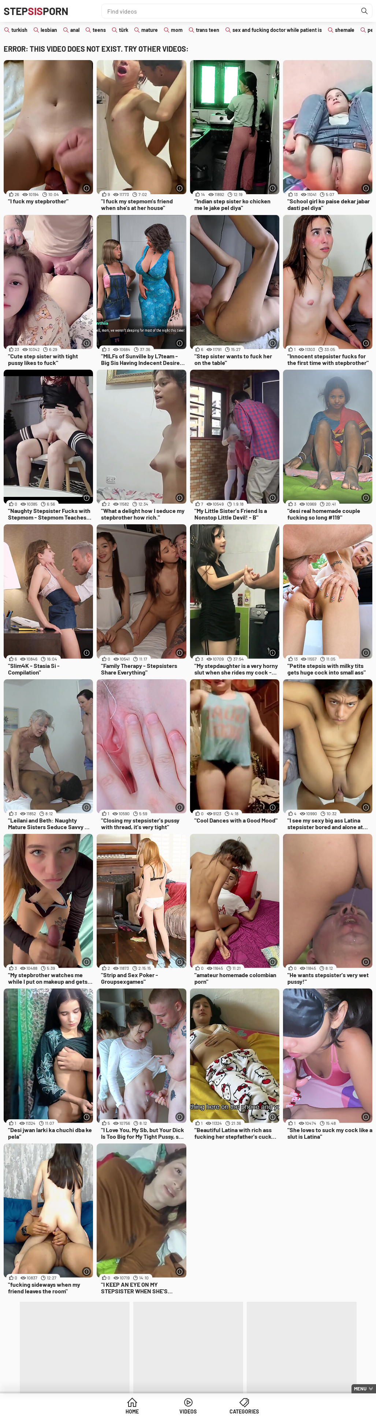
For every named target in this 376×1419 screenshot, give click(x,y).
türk (123, 30)
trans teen (207, 30)
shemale (344, 30)
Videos (188, 1411)
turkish (19, 30)
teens (99, 30)
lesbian (49, 30)
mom (177, 30)
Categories (244, 1411)
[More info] (86, 188)
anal (74, 30)
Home (132, 1411)
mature (149, 30)
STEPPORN (36, 11)
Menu (360, 1389)
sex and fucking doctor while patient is (277, 30)
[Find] (365, 11)
